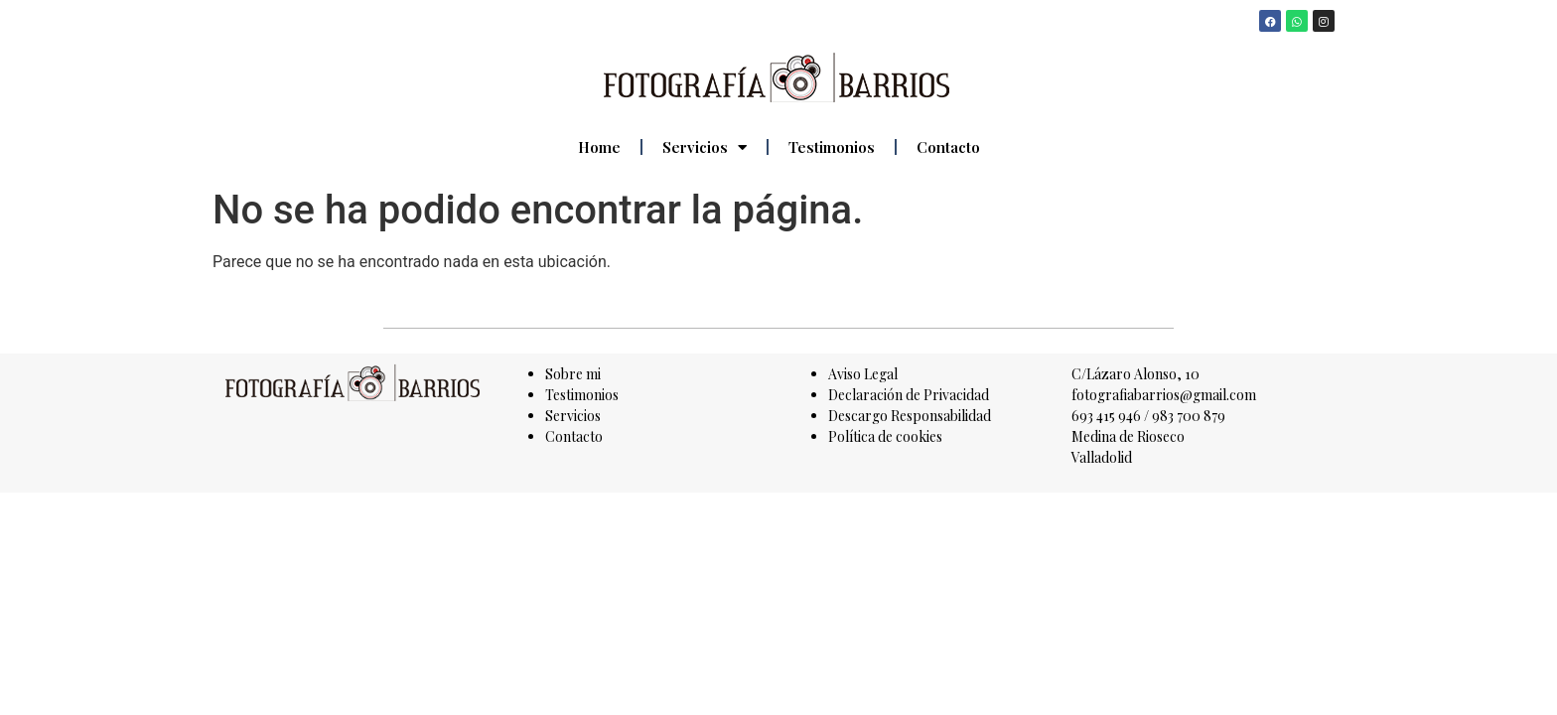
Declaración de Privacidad (908, 394)
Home (599, 147)
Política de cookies (885, 436)
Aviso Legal (863, 373)
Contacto (948, 147)
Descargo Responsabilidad (909, 415)
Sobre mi (573, 373)
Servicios (704, 147)
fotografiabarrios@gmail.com (1163, 394)
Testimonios (831, 147)
